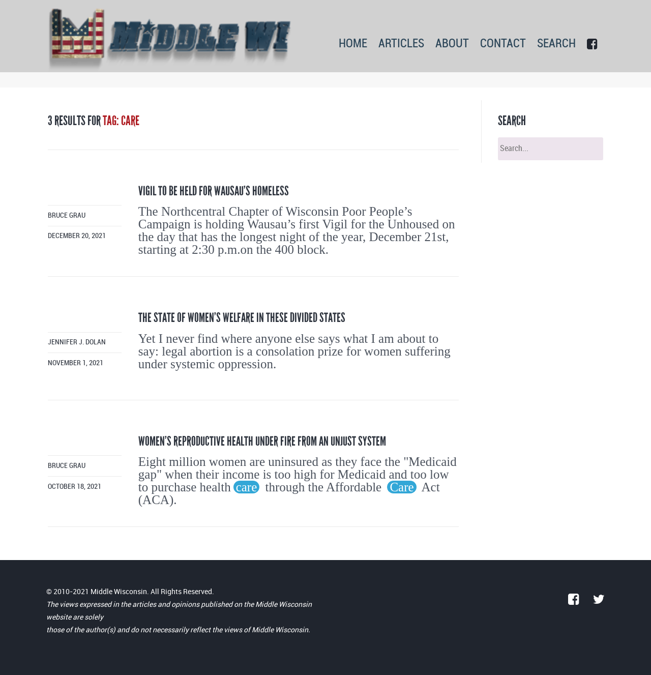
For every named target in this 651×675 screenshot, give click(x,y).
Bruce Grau (66, 215)
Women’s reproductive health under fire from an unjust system (262, 441)
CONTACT (503, 44)
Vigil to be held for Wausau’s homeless (213, 191)
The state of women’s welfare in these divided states (241, 318)
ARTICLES (401, 44)
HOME (353, 44)
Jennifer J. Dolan (77, 342)
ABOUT (452, 44)
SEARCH (556, 44)
